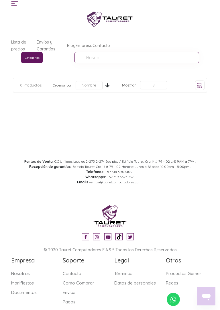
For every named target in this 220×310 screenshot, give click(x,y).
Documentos (24, 292)
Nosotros (20, 273)
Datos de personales (135, 283)
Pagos (69, 302)
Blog (71, 45)
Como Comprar (78, 283)
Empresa (84, 45)
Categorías (32, 58)
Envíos (69, 292)
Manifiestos (22, 283)
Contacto (101, 45)
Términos (123, 273)
